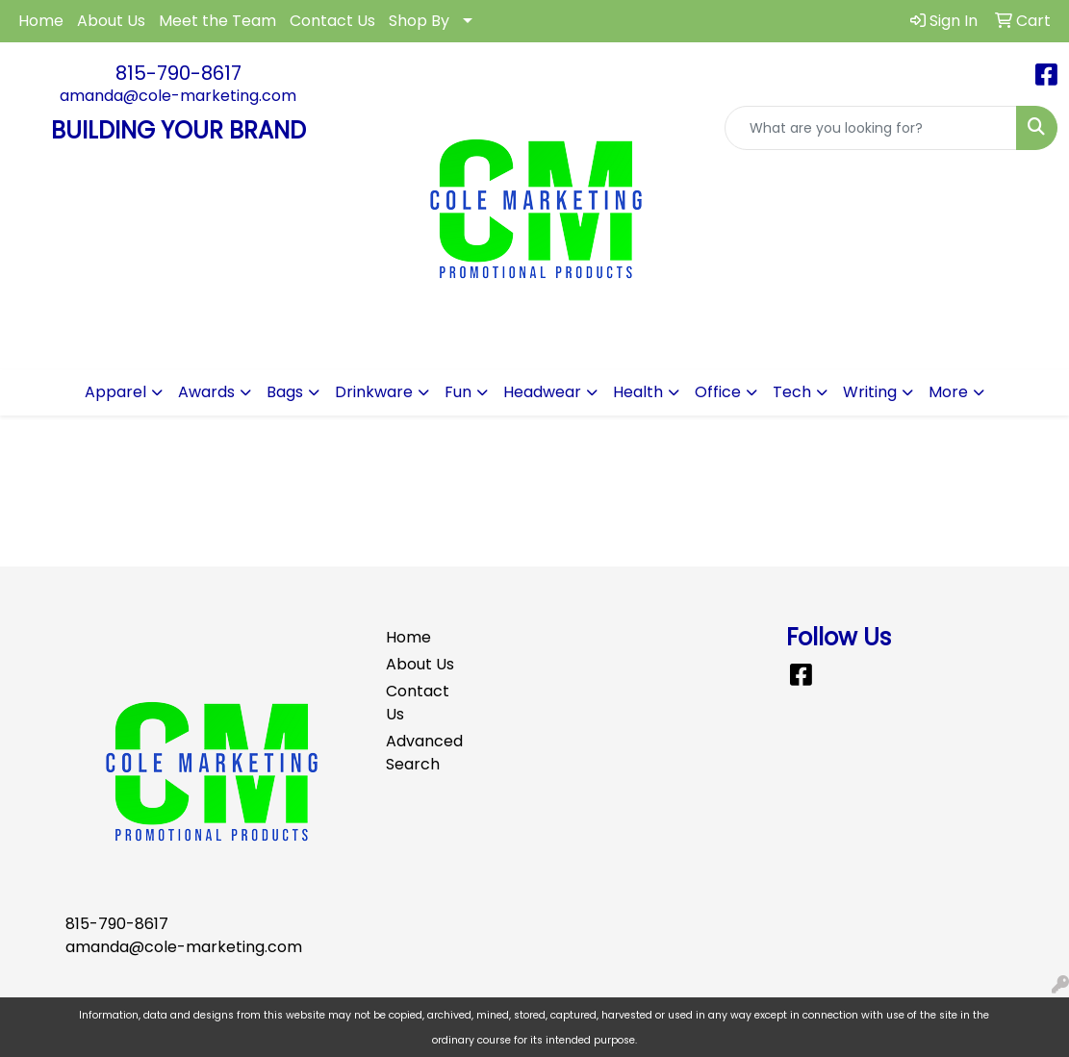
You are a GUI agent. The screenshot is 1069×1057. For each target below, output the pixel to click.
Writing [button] (870, 392)
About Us (111, 21)
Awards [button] (206, 392)
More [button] (948, 392)
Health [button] (638, 392)
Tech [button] (792, 392)
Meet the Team (217, 21)
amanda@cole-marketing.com (178, 96)
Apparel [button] (115, 392)
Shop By (419, 21)
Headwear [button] (542, 392)
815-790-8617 (178, 73)
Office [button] (718, 392)
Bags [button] (285, 392)
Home (41, 21)
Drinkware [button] (374, 392)
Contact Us (332, 21)
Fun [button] (458, 392)
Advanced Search (424, 752)
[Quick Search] (871, 128)
